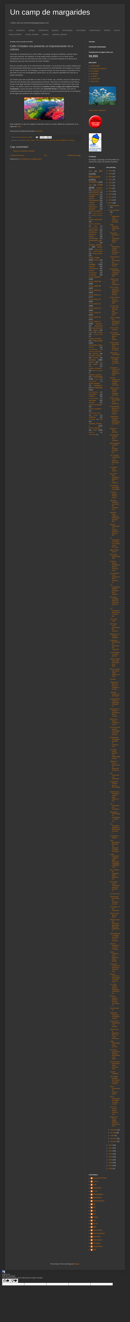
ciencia (96, 260)
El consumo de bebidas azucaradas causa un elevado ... (115, 731)
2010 (110, 1157)
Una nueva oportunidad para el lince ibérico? (115, 336)
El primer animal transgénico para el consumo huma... (115, 565)
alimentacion (93, 207)
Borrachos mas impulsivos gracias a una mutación (114, 478)
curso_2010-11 (95, 295)
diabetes (95, 330)
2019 (110, 191)
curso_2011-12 (95, 299)
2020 (110, 188)
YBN (94, 1250)
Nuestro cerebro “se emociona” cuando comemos (115, 381)
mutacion (92, 396)
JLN (94, 1214)
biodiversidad (93, 230)
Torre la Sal (94, 81)
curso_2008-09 (95, 286)
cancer (99, 247)
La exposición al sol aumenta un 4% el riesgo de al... (115, 577)
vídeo (19, 126)
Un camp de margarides (50, 12)
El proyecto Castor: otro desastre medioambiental (115, 371)
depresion (99, 324)
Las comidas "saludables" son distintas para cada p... (115, 459)
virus (95, 430)
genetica (55, 30)
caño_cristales (30, 140)
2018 (110, 194)
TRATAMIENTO (94, 200)
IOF (94, 1207)
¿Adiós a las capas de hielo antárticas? (114, 281)
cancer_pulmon (97, 253)
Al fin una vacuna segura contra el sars (114, 1110)
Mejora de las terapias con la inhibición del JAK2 (114, 391)
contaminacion (94, 30)
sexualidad (92, 419)
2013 (110, 1148)
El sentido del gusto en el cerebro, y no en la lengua (114, 410)
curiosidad (92, 275)
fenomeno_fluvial (54, 140)
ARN (90, 171)
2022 (110, 182)
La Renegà (94, 74)
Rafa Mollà (96, 1237)
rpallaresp (92, 417)
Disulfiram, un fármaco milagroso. (114, 636)
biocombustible (93, 228)
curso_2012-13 (95, 304)
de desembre (114, 205)
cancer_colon (98, 249)
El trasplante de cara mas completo (114, 437)
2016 (110, 200)
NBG (94, 1227)
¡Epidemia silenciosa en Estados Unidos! (114, 1015)
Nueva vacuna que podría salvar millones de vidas (115, 672)
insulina (96, 379)
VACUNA (92, 205)
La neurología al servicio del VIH (114, 654)
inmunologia (81, 30)
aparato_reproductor (95, 219)
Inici (45, 155)
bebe (95, 226)
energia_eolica (98, 334)
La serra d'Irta (95, 79)
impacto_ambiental (95, 368)
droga (91, 332)
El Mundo (38, 131)
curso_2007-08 (95, 281)
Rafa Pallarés (97, 1240)
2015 (110, 203)
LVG (94, 1220)
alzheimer (92, 209)
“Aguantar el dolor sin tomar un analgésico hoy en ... (114, 685)
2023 (110, 179)
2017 (110, 197)
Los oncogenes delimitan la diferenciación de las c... (115, 828)
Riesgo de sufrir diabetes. (114, 430)
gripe (100, 362)
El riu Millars (95, 71)
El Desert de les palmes (98, 68)
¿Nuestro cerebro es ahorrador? (114, 694)
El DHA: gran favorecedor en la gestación (115, 400)
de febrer (113, 1138)
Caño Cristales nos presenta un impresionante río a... (115, 321)
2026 (110, 171)
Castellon (99, 188)
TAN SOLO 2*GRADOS (115, 353)
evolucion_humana (95, 355)
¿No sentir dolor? (113, 620)
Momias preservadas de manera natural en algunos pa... (114, 530)
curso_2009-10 (95, 290)
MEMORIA (95, 192)
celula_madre (94, 258)
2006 (110, 1168)
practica (45, 34)
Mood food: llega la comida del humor (114, 721)
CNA (94, 1184)
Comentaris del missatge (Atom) (31, 159)
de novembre (114, 210)
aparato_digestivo (97, 213)
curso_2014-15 (95, 313)
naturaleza (71, 140)
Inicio (11, 30)
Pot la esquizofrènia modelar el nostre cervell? (115, 1100)
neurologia (92, 400)
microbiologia (67, 30)
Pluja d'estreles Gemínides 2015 (114, 227)
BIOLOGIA (94, 176)
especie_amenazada (95, 351)
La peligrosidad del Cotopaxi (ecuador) (114, 218)
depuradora (98, 326)
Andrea (95, 1181)
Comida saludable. (114, 1072)
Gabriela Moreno (98, 1201)
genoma (91, 362)
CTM (37, 140)
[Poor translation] (14, 1281)
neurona (91, 402)
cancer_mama (97, 251)
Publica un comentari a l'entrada (23, 151)
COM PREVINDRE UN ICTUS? (115, 1044)
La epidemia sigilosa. (114, 836)
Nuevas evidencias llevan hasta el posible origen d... (115, 977)
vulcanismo (92, 434)
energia (99, 332)
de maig (113, 1133)
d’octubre (113, 1130)
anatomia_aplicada (59, 34)
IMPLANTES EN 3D (114, 551)
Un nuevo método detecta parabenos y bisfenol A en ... (115, 988)
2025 (110, 174)
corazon (91, 271)
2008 (110, 1163)
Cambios (113, 679)
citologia (31, 30)
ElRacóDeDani (98, 1194)
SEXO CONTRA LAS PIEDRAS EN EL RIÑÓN (114, 956)
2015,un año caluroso (114, 328)
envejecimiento (93, 349)
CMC (90, 185)
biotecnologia (93, 238)
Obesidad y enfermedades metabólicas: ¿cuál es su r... (115, 816)
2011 (110, 1154)
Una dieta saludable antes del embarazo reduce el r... (114, 601)
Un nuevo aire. (115, 894)
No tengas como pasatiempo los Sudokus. (115, 627)
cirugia (91, 262)
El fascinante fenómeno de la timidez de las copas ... (115, 346)
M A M (95, 1224)
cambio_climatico (32, 34)
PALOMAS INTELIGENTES (115, 556)
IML (94, 1204)
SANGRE (92, 196)
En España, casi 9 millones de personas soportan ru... (115, 886)
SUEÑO (91, 198)
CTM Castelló (95, 66)
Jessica (95, 1217)
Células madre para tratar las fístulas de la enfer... (115, 662)
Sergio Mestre (97, 1246)
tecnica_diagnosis (95, 428)
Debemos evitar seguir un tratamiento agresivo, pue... (114, 517)
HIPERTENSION (97, 190)
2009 (110, 1160)
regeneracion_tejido (95, 413)
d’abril (112, 1135)
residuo (95, 415)
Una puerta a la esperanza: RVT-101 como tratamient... (115, 1034)
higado (95, 364)
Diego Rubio (97, 1188)
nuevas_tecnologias (95, 405)
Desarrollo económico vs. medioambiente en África (114, 237)
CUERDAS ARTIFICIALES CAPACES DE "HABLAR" (115, 645)
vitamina (91, 432)
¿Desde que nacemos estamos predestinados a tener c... (115, 421)
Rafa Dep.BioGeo (99, 1233)
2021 (110, 185)
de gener (113, 1141)
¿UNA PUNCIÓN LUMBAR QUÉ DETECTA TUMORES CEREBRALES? (114, 861)
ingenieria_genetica (95, 375)
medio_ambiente (15, 34)
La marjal (94, 76)
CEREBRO (93, 182)
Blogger (76, 1264)
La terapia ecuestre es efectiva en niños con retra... (115, 967)
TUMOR (91, 203)
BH (100, 171)
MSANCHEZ (64, 140)
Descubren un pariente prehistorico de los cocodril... (115, 712)
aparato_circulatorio (95, 211)
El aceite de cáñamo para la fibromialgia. (115, 785)
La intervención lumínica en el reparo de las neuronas (115, 542)
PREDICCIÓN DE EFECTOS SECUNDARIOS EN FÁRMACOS (114, 925)
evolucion (95, 353)
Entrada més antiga (74, 155)
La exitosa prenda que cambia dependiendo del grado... (115, 1054)
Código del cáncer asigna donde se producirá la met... (115, 1121)
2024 (110, 177)
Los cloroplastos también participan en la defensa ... (115, 589)
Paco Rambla (97, 1230)
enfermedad (97, 341)
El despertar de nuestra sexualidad (114, 487)
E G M (95, 1191)
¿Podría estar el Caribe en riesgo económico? (114, 361)
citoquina (92, 266)
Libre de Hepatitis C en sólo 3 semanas (114, 946)
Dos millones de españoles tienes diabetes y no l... (114, 874)
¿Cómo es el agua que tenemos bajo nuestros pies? (114, 310)
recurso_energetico (95, 409)
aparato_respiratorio (95, 223)
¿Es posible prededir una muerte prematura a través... (115, 1080)
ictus (90, 366)
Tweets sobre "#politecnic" (97, 110)
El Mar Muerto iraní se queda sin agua (114, 300)
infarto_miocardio (97, 370)
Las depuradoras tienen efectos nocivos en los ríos (115, 249)
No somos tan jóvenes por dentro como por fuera (115, 1065)
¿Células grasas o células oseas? (114, 494)
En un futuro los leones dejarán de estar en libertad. (114, 290)
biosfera (107, 30)
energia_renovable (95, 338)
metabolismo (43, 30)
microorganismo (93, 392)
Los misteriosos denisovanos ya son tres (115, 612)
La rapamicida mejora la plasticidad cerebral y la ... (114, 702)
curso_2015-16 (43, 140)
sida (101, 419)
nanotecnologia (93, 398)
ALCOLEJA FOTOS (99, 1178)
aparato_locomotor (96, 215)
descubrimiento (97, 328)
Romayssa (96, 1243)
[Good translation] (6, 1281)
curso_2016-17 (95, 322)
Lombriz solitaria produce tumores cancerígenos (114, 1000)
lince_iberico (92, 381)
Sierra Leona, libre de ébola (114, 915)
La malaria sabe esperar (113, 469)
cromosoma (93, 273)
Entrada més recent (17, 155)
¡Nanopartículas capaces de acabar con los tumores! (115, 937)
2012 (110, 1151)
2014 (110, 1145)
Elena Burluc (97, 1197)
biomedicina (93, 232)
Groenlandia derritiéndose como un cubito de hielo (115, 272)
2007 (110, 1165)
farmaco (95, 358)
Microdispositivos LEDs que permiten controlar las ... (115, 447)
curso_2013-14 (95, 308)
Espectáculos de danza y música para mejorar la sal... (114, 796)
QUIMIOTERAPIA (94, 194)
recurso (117, 30)
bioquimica (20, 30)
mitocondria (92, 394)
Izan (94, 1211)
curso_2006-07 (95, 277)
